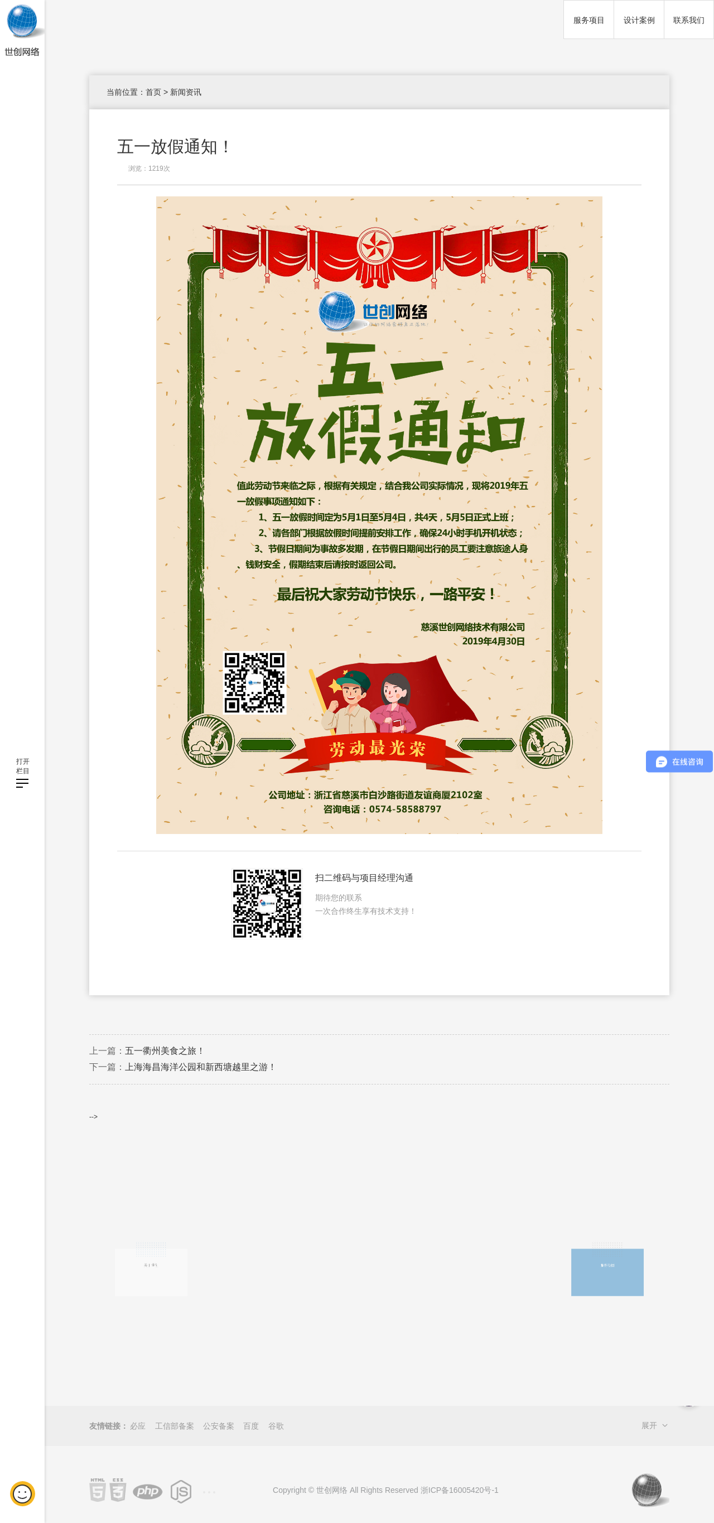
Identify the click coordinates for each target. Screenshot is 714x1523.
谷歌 (276, 1425)
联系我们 (689, 20)
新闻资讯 (185, 92)
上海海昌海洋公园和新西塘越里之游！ (201, 1067)
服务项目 (589, 20)
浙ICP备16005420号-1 (460, 1490)
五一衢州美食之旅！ (165, 1051)
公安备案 (218, 1425)
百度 (251, 1425)
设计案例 (639, 20)
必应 (138, 1425)
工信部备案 (174, 1425)
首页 (153, 92)
